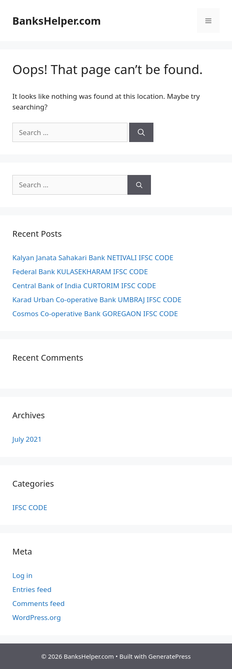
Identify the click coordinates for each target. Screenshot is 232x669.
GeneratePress (169, 656)
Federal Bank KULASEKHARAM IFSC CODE (80, 271)
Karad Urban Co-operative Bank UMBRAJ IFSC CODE (96, 299)
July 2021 (27, 439)
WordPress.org (36, 617)
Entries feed (31, 589)
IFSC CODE (29, 507)
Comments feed (38, 603)
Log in (22, 575)
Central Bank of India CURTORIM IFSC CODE (84, 285)
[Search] (141, 132)
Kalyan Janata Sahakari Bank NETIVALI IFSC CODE (93, 257)
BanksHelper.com (56, 21)
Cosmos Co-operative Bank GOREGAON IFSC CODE (95, 313)
